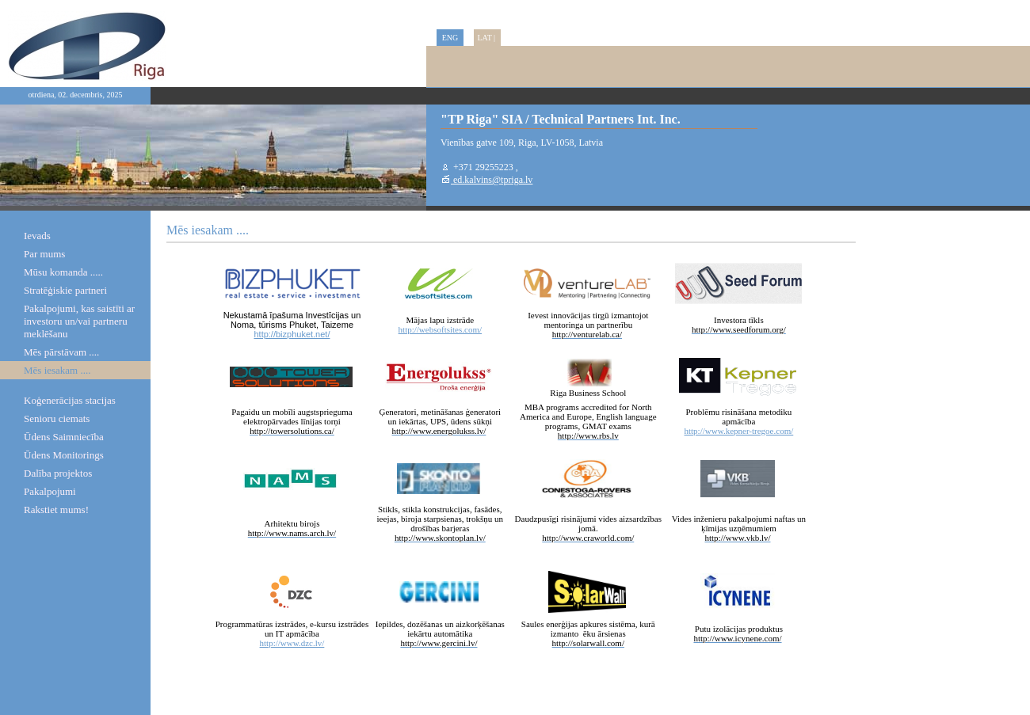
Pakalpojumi (50, 491)
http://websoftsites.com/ (440, 329)
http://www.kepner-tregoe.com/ (739, 430)
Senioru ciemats (57, 418)
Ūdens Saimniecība (64, 437)
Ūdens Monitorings (64, 455)
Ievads (37, 236)
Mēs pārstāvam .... (61, 352)
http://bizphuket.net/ (292, 334)
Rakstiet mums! (56, 509)
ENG (450, 37)
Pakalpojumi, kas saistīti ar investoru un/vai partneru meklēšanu (79, 321)
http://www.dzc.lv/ (292, 643)
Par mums (44, 254)
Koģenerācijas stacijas (70, 400)
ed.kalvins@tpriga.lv (491, 179)
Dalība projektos (58, 473)
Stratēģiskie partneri (65, 290)
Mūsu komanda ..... (63, 272)
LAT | (487, 37)
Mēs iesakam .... (57, 370)
